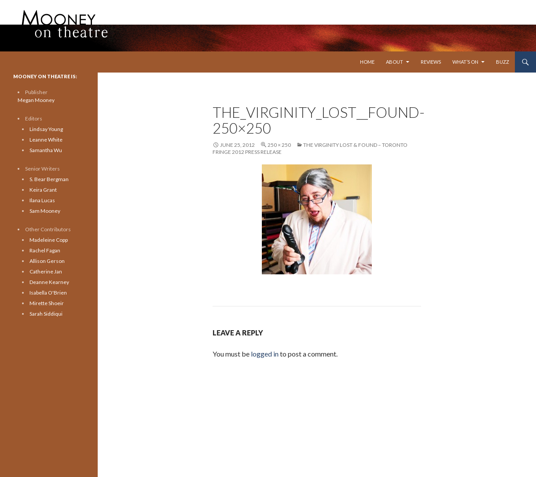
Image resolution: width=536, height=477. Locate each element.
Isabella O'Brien (48, 292)
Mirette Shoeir (46, 303)
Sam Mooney (44, 211)
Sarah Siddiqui (45, 313)
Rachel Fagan (44, 250)
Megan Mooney (36, 100)
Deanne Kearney (49, 282)
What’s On (465, 62)
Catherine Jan (45, 271)
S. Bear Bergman (49, 179)
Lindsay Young (46, 129)
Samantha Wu (45, 150)
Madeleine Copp (48, 240)
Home (367, 62)
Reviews (431, 62)
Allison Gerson (47, 261)
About (394, 62)
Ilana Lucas (42, 200)
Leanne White (45, 139)
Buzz (502, 62)
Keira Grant (43, 189)
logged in (265, 354)
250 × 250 (279, 145)
